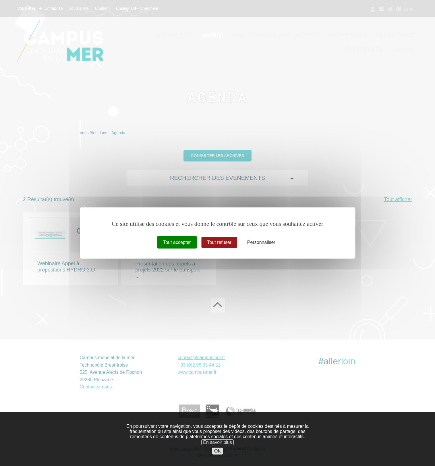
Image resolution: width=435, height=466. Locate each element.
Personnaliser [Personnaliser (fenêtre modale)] (261, 242)
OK (217, 461)
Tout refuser (219, 242)
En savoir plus (217, 452)
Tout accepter (177, 242)
